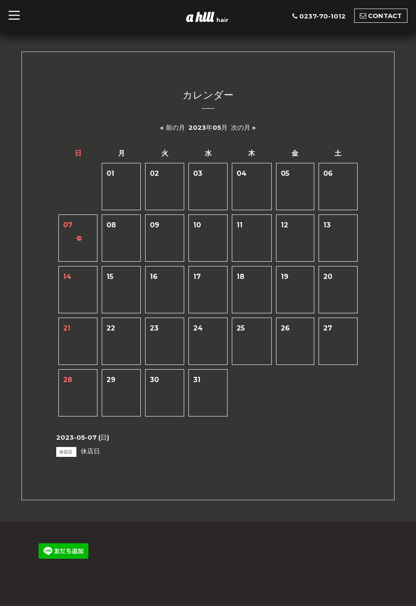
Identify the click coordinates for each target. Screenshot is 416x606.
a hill (201, 16)
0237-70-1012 (322, 16)
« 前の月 (172, 127)
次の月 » (243, 127)
